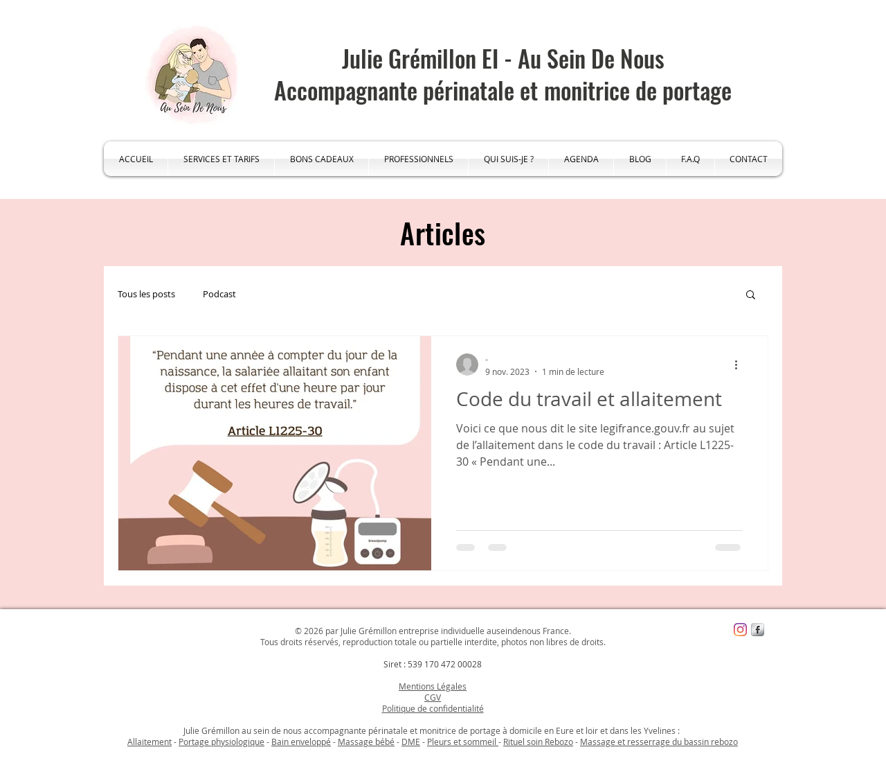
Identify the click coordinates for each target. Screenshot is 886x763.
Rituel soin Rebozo (538, 741)
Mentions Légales (433, 686)
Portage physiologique (221, 741)
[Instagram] (740, 629)
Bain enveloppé (301, 741)
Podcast (219, 294)
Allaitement (149, 741)
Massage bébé (366, 741)
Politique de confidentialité (433, 708)
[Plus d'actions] (740, 364)
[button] (750, 295)
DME (410, 741)
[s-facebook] (757, 629)
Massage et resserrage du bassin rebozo (659, 741)
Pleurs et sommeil (462, 741)
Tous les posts (146, 294)
